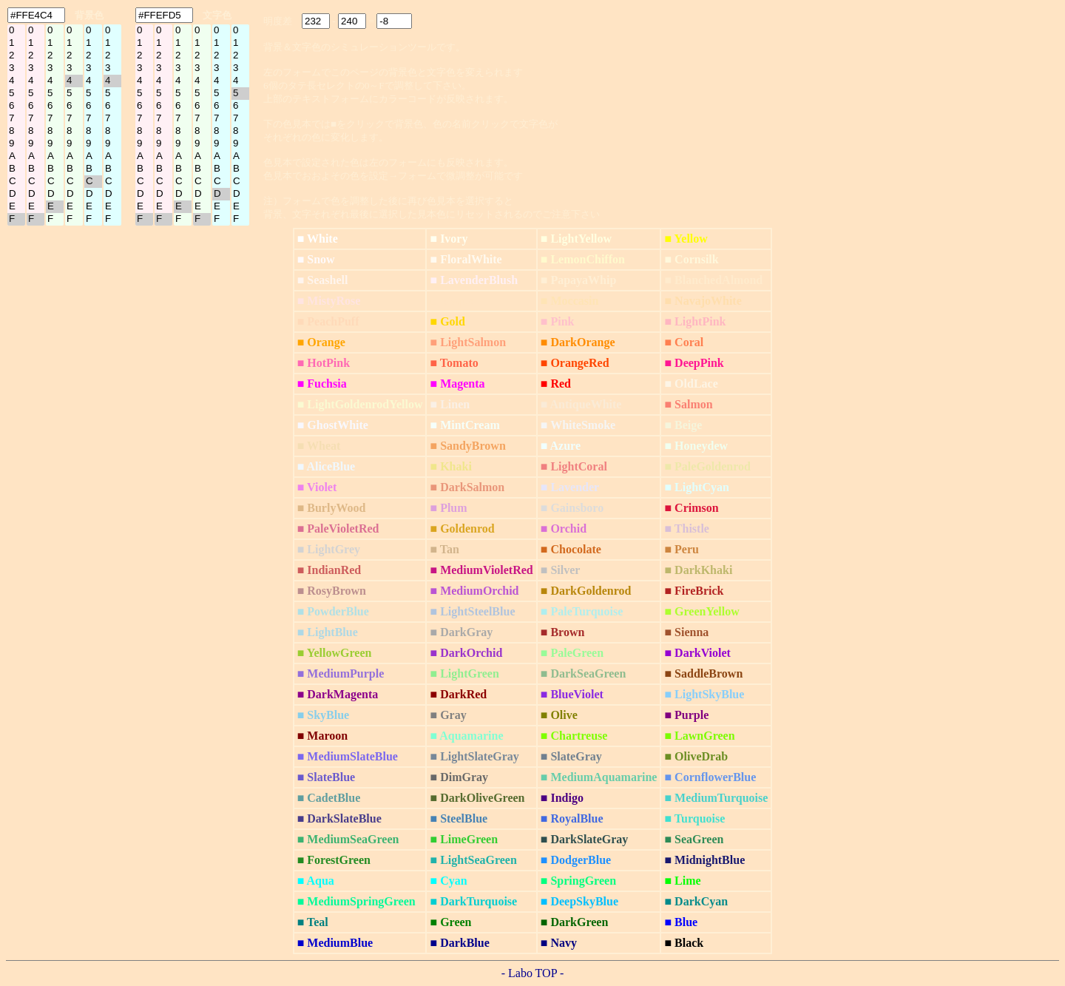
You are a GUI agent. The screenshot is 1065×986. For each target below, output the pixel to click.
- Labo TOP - (532, 973)
